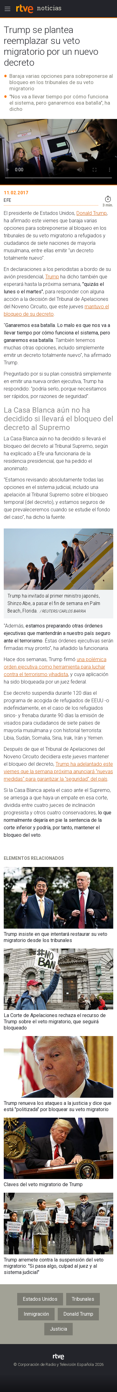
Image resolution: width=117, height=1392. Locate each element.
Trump (52, 277)
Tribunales (83, 1299)
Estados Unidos (40, 1299)
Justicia (58, 1329)
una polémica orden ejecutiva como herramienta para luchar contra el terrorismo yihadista (55, 666)
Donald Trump (91, 213)
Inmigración (36, 1314)
